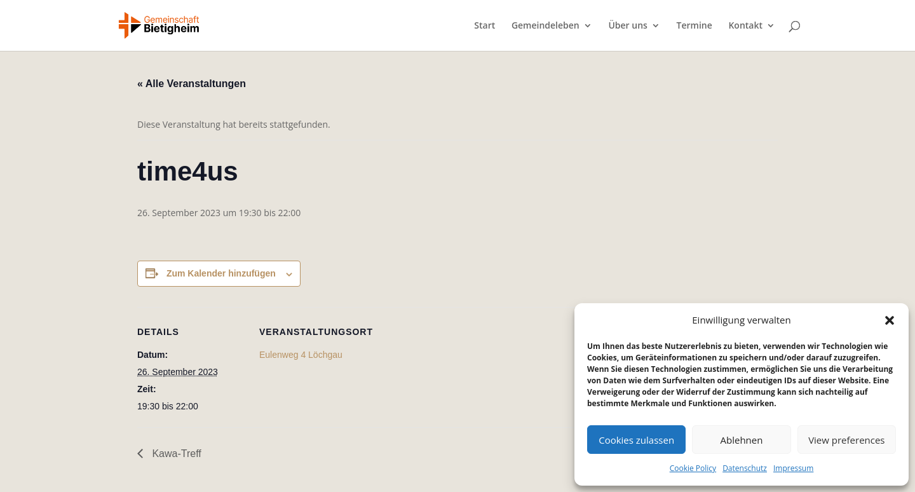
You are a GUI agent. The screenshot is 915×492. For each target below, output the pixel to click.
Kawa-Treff (175, 453)
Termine (694, 26)
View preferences (846, 440)
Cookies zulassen (636, 440)
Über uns (627, 26)
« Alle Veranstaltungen (191, 83)
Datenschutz (744, 468)
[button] (889, 320)
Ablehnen (742, 440)
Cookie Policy (693, 468)
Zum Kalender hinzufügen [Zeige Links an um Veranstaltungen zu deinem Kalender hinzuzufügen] (221, 273)
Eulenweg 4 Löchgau (300, 355)
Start (484, 26)
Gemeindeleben (546, 26)
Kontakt (745, 26)
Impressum (793, 468)
